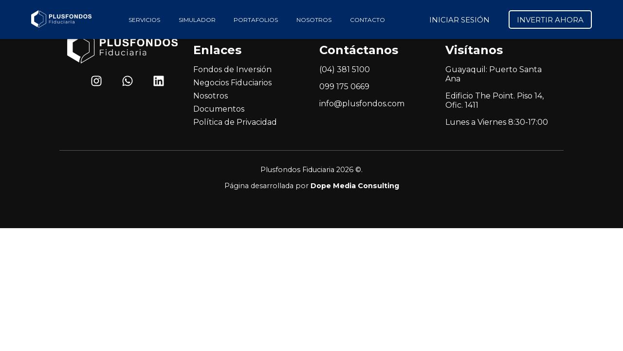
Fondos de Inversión (232, 69)
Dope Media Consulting (355, 185)
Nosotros (210, 95)
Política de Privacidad (235, 122)
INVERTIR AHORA (550, 19)
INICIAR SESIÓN (459, 19)
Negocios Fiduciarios (232, 82)
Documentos (218, 109)
